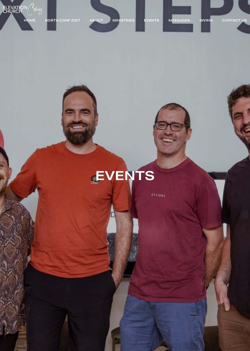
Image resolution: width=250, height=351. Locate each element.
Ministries (123, 20)
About (96, 20)
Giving (206, 20)
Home (30, 20)
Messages (179, 20)
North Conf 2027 (62, 20)
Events (151, 20)
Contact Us (234, 20)
